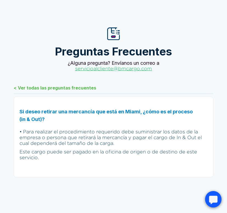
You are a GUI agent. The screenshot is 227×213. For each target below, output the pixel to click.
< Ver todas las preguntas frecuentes (55, 88)
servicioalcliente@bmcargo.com (113, 68)
